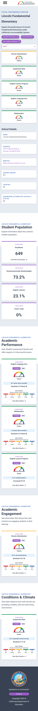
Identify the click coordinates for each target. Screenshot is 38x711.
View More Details (19, 401)
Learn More (19, 244)
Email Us (19, 694)
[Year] (19, 46)
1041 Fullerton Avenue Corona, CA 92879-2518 (11, 150)
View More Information (19, 259)
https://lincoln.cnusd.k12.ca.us (14, 163)
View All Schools (27, 37)
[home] (22, 3)
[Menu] (5, 3)
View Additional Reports (11, 41)
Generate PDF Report (10, 37)
